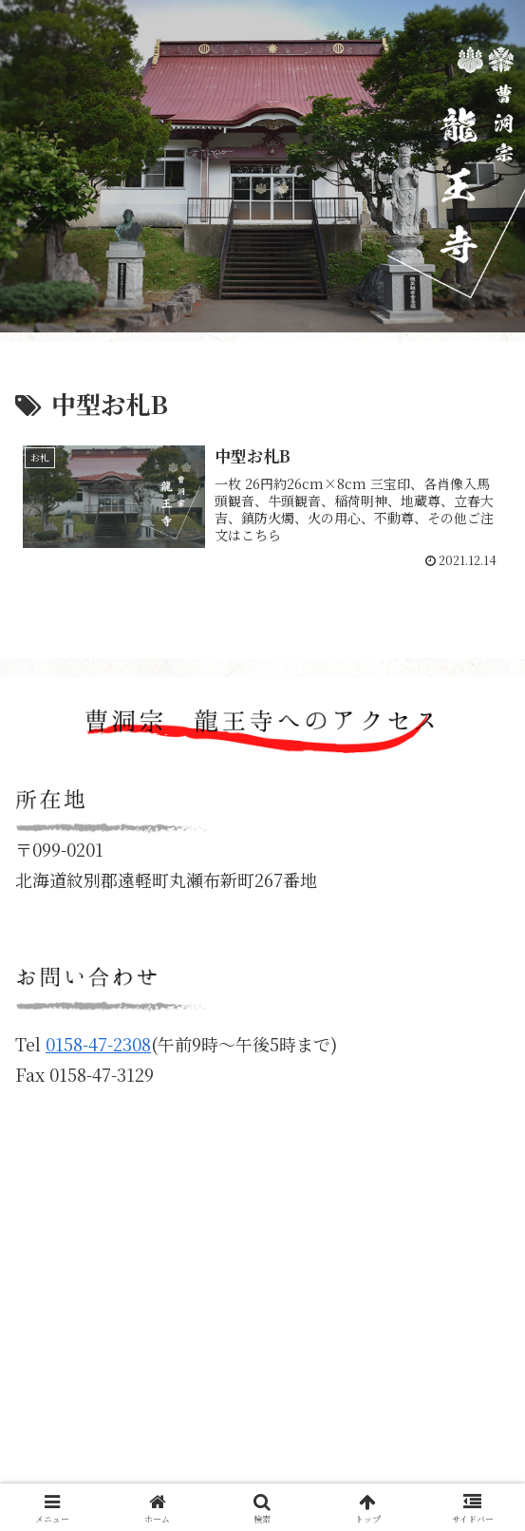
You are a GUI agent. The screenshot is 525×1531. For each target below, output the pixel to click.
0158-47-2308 (98, 1043)
